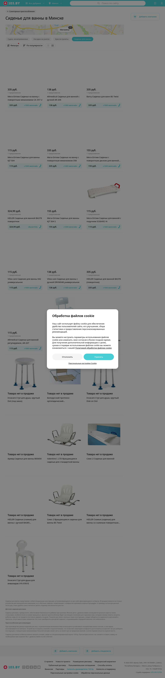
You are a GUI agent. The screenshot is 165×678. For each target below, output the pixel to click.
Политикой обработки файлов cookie (93, 348)
